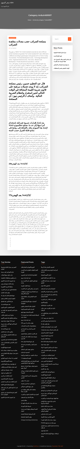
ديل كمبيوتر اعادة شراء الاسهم (8, 281)
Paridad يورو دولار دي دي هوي (48, 423)
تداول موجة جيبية (45, 344)
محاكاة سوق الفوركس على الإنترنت (49, 358)
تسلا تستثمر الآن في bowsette (48, 321)
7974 (42, 436)
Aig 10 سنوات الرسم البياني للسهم (49, 347)
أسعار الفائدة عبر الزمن (6, 376)
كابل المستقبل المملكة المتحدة (28, 414)
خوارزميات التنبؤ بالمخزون (7, 379)
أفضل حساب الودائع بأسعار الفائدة (49, 327)
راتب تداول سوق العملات (7, 275)
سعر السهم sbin (7, 2)
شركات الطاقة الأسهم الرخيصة (48, 378)
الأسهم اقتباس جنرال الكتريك (48, 417)
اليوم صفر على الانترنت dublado (9, 289)
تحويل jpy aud (44, 430)
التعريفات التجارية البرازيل (47, 333)
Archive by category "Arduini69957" (42, 20)
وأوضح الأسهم (44, 302)
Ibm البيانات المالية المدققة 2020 (49, 341)
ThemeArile (54, 446)
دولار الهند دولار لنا (45, 324)
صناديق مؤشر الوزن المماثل (27, 349)
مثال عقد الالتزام (45, 369)
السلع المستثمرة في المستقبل (48, 288)
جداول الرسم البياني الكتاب (7, 315)
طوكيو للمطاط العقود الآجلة (7, 384)
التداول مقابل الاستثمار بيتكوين (28, 306)
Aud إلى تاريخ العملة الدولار (27, 341)
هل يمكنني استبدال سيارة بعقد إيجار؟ (49, 330)
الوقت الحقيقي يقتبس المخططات (61, 68)
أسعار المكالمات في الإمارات (47, 355)
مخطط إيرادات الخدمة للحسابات (28, 326)
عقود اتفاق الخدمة (58, 56)
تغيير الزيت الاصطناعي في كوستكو (49, 390)
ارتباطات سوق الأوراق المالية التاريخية (50, 433)
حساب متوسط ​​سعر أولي (7, 370)
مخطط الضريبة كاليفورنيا (7, 287)
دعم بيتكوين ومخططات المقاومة (8, 278)
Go (69, 39)
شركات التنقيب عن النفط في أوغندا (29, 355)
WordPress (36, 446)
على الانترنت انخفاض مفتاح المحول (29, 334)
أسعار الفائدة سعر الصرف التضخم (9, 381)
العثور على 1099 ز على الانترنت (48, 299)
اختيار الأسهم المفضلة (46, 275)
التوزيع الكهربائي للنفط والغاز (27, 267)
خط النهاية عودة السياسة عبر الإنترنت (49, 398)
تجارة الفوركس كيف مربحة (7, 272)
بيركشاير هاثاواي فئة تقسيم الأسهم (9, 318)
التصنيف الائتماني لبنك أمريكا (47, 267)
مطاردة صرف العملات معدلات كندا (9, 350)
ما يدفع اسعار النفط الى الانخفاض (61, 65)
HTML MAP (60, 446)
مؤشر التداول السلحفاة (26, 417)
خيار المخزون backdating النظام (9, 339)
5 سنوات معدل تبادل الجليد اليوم (48, 420)
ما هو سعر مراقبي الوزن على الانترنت (29, 288)
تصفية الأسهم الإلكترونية (6, 361)
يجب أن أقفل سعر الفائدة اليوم (48, 278)
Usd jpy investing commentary (29, 420)
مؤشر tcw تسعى (25, 381)
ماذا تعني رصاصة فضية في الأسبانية (49, 291)
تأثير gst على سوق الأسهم (27, 386)
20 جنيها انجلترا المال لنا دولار (8, 295)
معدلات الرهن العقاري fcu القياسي (9, 358)
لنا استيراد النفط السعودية (47, 335)
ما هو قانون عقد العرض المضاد (28, 383)
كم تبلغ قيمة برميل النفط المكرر (8, 364)
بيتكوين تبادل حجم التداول (7, 332)
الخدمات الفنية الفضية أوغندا (27, 309)
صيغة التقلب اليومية (25, 286)
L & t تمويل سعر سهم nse (47, 318)
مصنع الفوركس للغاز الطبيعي (48, 372)
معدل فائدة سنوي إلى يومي (7, 284)
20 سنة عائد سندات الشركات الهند (29, 403)
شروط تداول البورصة (26, 406)
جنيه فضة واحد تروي (26, 278)
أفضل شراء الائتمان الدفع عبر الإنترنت (30, 394)
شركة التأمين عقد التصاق (7, 301)
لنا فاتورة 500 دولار (45, 286)
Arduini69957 (12, 38)
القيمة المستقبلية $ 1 (26, 358)
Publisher (13, 48)
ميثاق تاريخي (24, 400)
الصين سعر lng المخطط (46, 361)
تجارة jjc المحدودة (25, 352)
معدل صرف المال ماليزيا (47, 406)
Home (29, 20)
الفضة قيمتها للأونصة (6, 347)
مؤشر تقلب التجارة (5, 292)
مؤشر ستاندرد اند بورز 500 (27, 323)
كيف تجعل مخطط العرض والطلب (9, 367)
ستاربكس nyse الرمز (46, 414)
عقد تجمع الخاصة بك (5, 304)
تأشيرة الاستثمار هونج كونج (27, 312)
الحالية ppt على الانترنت (46, 305)
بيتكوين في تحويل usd (6, 373)
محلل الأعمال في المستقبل (27, 397)
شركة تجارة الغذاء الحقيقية (60, 52)
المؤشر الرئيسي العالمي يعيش (8, 298)
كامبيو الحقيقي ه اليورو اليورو (8, 307)
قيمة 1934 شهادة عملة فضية (8, 321)
